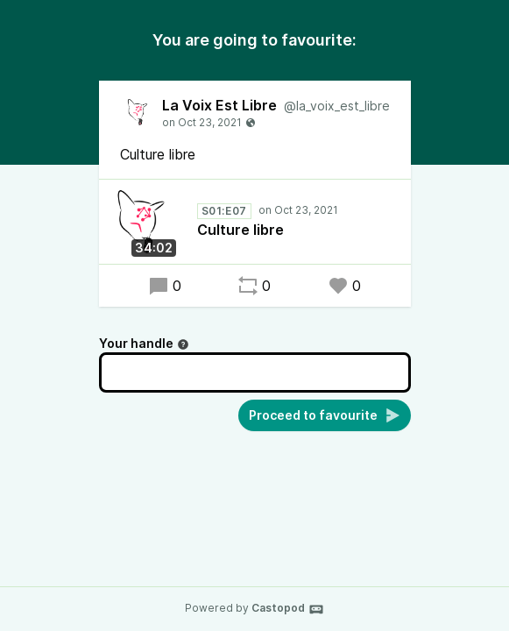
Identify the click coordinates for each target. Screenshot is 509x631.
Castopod (287, 609)
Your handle (144, 343)
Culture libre (240, 229)
